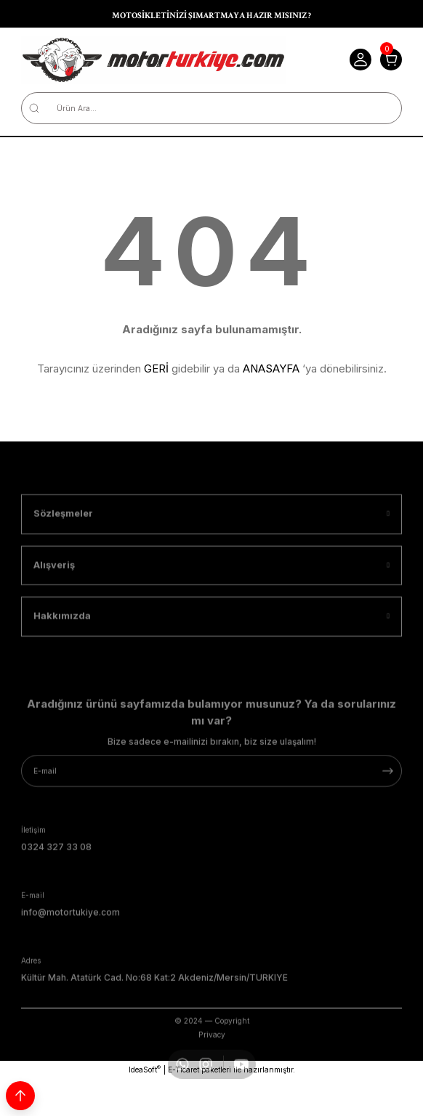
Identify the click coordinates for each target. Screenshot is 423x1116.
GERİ (156, 368)
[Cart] (391, 59)
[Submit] (387, 803)
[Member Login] (360, 59)
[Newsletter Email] (211, 803)
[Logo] (153, 60)
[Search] (211, 108)
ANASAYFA (271, 368)
